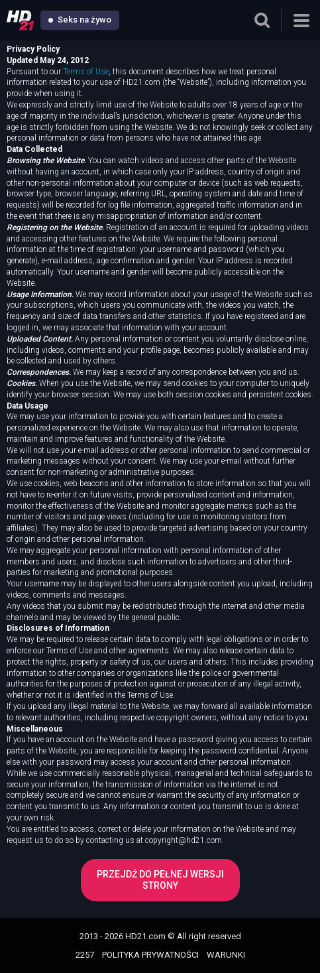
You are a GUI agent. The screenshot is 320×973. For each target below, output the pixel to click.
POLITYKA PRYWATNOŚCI (150, 955)
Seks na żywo (79, 20)
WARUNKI (226, 955)
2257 (85, 955)
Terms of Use (86, 71)
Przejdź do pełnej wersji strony (160, 880)
